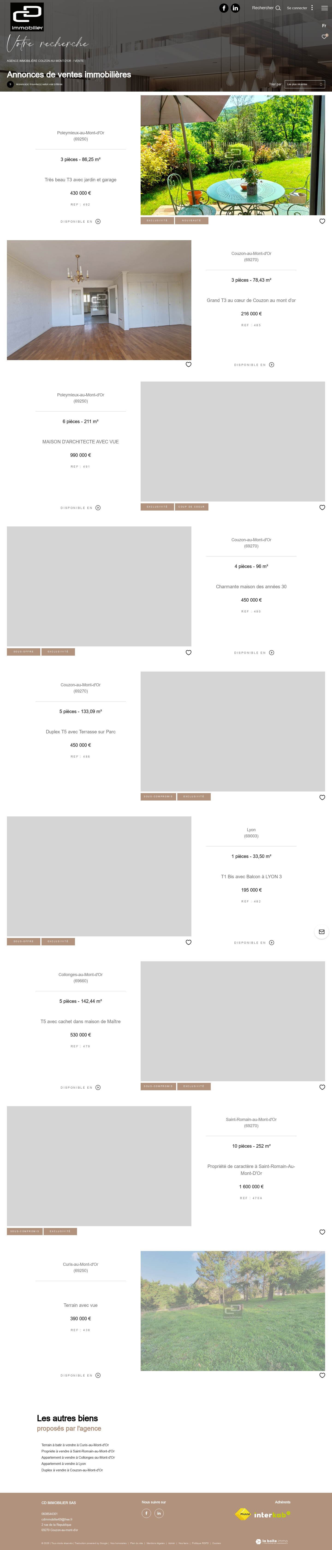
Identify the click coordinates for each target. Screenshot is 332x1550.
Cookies (216, 1543)
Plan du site (137, 1543)
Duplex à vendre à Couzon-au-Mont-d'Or (72, 1470)
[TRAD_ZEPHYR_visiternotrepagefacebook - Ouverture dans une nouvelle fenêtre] (224, 9)
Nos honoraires (118, 1543)
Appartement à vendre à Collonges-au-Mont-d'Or (78, 1457)
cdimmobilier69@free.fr (57, 1519)
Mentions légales (156, 1543)
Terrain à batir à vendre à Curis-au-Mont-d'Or (75, 1445)
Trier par (275, 84)
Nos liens (184, 1543)
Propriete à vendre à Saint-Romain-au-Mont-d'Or (78, 1451)
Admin (172, 1543)
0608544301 (50, 1514)
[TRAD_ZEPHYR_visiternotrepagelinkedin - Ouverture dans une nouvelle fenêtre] (235, 9)
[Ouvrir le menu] (324, 8)
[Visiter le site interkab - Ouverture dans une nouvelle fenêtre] (272, 1514)
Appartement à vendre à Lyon (64, 1464)
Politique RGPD (200, 1543)
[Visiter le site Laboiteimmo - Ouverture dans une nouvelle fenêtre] (271, 1542)
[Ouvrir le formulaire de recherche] (266, 8)
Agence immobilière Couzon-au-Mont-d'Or (39, 61)
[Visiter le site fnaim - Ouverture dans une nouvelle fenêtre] (243, 1514)
